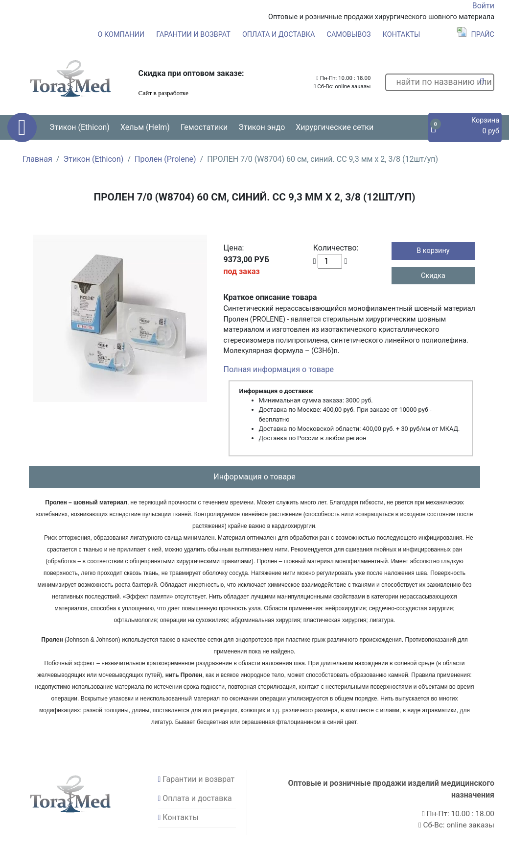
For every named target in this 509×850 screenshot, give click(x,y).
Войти (483, 5)
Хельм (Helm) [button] (145, 127)
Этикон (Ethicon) (93, 159)
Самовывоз (349, 34)
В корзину (432, 251)
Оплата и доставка (278, 34)
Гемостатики (204, 127)
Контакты (401, 34)
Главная (37, 159)
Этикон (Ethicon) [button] (79, 127)
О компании (121, 34)
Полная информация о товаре (279, 369)
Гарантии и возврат (193, 34)
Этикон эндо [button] (261, 127)
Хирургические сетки (334, 127)
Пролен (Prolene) (165, 159)
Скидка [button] (433, 276)
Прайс (475, 34)
